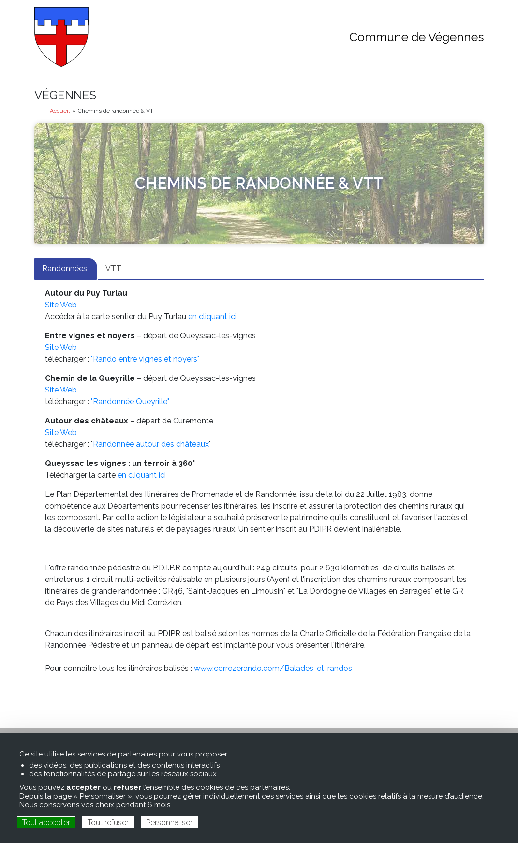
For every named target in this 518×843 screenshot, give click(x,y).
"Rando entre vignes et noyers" (146, 358)
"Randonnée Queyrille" (130, 401)
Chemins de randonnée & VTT (259, 183)
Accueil (60, 110)
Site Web (61, 304)
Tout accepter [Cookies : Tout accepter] (46, 822)
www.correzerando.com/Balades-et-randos (272, 668)
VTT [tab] (113, 268)
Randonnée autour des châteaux (151, 444)
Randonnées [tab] (65, 268)
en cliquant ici (212, 316)
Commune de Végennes (416, 36)
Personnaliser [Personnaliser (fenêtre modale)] (169, 822)
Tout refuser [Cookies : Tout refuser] (108, 822)
